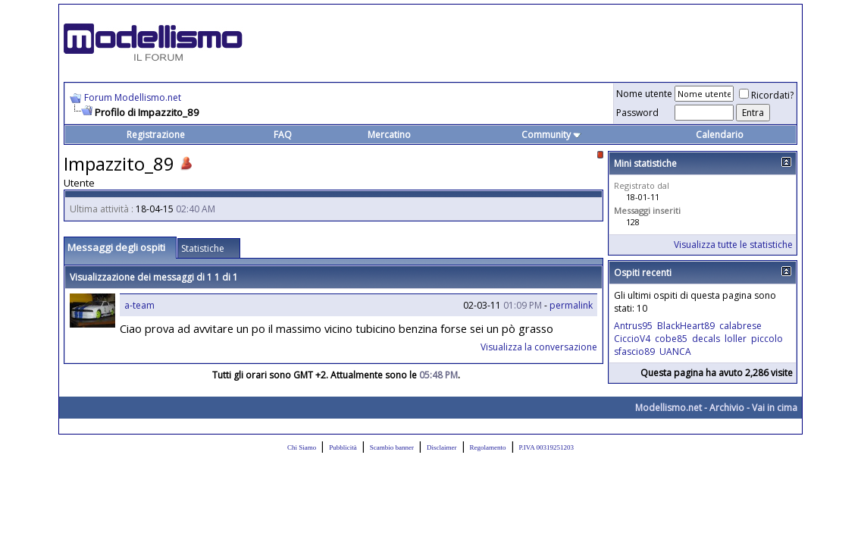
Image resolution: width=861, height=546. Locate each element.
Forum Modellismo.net (132, 97)
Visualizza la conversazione (539, 346)
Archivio (726, 407)
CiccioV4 (632, 338)
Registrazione (156, 134)
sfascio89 (634, 351)
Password (637, 112)
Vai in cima (774, 407)
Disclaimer (442, 447)
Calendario (720, 134)
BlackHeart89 (686, 325)
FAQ (283, 134)
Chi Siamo (301, 447)
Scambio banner (392, 447)
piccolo (767, 338)
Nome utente (644, 93)
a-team (139, 305)
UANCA (675, 351)
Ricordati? (766, 95)
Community (551, 134)
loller (736, 338)
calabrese (740, 325)
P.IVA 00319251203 (546, 447)
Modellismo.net (668, 407)
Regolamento (488, 447)
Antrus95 (633, 325)
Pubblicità (343, 447)
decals (706, 338)
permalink (571, 305)
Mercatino (389, 134)
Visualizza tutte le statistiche (733, 244)
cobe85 (671, 338)
